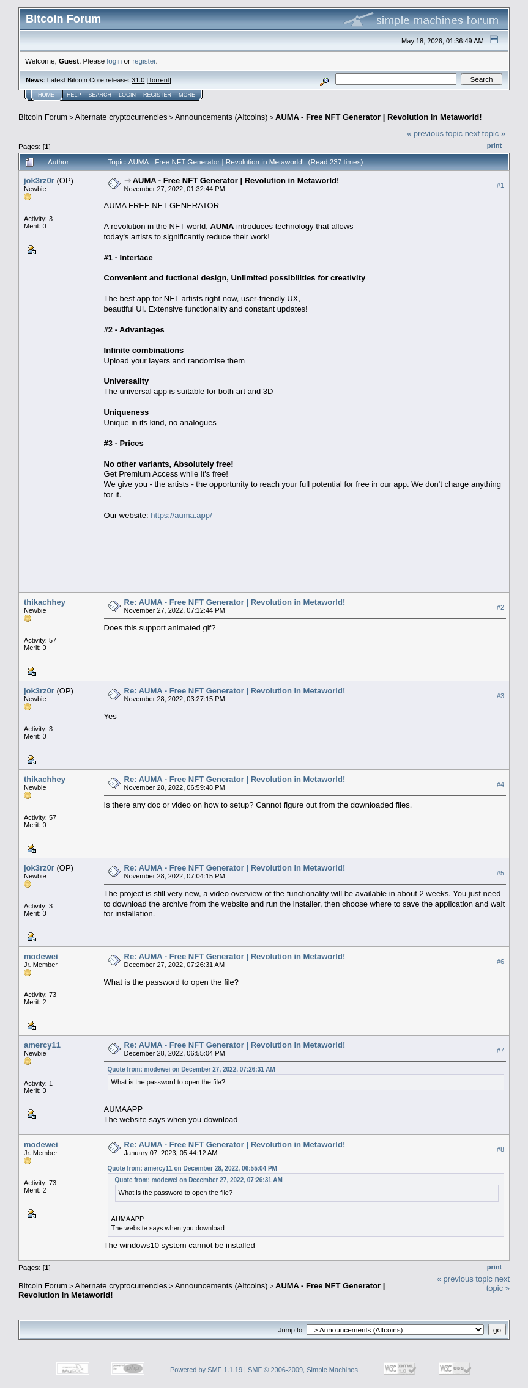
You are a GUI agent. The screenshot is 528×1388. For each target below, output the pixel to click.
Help (74, 95)
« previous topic (435, 133)
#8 (500, 1149)
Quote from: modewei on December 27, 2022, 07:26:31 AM (191, 1069)
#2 (500, 607)
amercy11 (42, 1045)
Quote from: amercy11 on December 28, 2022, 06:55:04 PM (192, 1168)
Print (494, 145)
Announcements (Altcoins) (221, 117)
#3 (500, 695)
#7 (500, 1050)
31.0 (138, 80)
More (187, 95)
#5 (500, 873)
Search (100, 95)
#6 (500, 961)
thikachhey (44, 602)
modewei (41, 956)
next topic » (485, 133)
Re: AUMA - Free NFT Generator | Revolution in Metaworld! (235, 602)
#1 (500, 185)
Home (46, 95)
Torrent (159, 80)
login (114, 61)
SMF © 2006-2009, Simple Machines (303, 1369)
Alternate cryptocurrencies (121, 117)
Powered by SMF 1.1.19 (206, 1369)
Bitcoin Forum (42, 117)
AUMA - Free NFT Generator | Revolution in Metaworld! (378, 117)
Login (127, 95)
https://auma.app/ (181, 515)
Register (157, 95)
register (143, 61)
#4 (500, 784)
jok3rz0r (39, 180)
